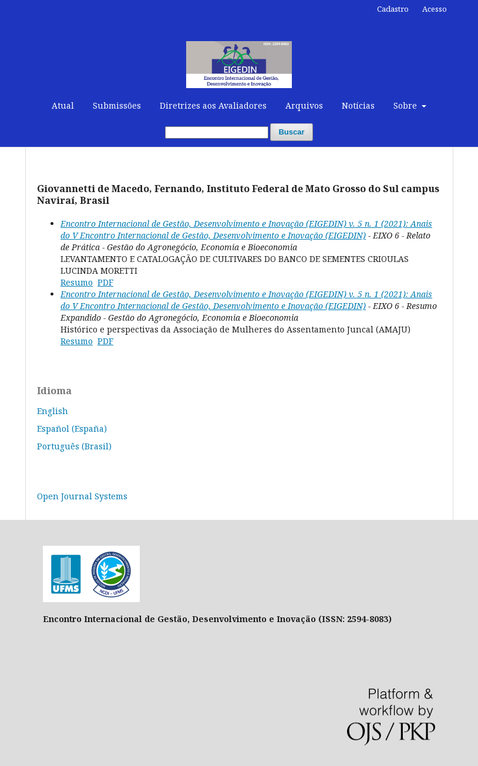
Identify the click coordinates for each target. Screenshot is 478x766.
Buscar (291, 131)
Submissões (117, 105)
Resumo (76, 282)
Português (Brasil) (74, 446)
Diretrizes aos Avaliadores (213, 105)
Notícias (358, 105)
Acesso (434, 9)
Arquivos (304, 105)
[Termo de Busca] (216, 132)
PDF (105, 282)
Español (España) (72, 428)
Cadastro (393, 9)
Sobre (406, 105)
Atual (63, 105)
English (52, 410)
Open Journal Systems (82, 496)
